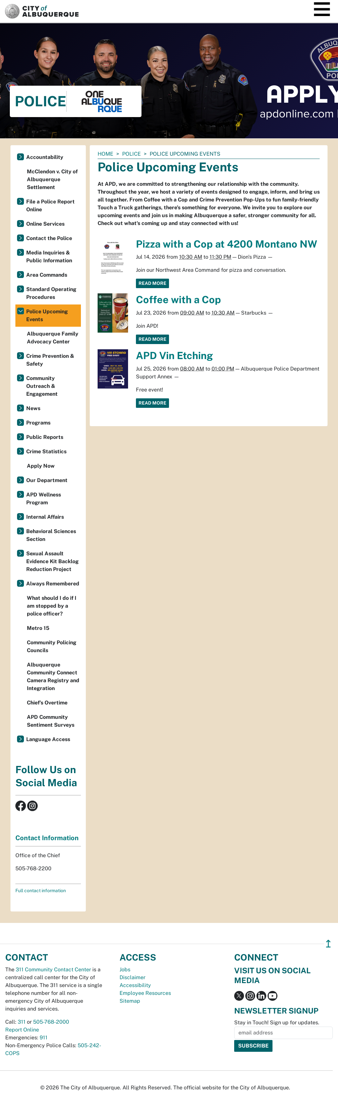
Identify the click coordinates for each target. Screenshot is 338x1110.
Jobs (125, 969)
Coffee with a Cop (178, 299)
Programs (38, 423)
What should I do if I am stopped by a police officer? (51, 606)
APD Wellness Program (43, 499)
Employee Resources (145, 993)
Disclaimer (132, 977)
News (33, 408)
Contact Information (47, 838)
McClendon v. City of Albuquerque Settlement (52, 179)
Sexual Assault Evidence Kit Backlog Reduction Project (52, 561)
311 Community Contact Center (53, 969)
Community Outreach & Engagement (42, 386)
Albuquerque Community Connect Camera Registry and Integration (53, 676)
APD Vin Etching (174, 355)
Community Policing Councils (51, 646)
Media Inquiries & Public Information (49, 257)
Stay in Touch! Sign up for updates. (276, 1022)
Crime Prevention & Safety (50, 360)
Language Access (48, 739)
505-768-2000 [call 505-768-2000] (51, 1022)
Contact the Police (49, 238)
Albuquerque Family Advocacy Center (52, 338)
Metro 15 (38, 628)
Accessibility (135, 985)
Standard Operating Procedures (51, 293)
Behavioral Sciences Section (51, 535)
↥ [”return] (328, 944)
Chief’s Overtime (47, 703)
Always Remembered (52, 584)
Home (105, 154)
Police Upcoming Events (47, 315)
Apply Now (41, 466)
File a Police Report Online (50, 206)
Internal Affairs (45, 517)
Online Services (45, 224)
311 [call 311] (22, 1022)
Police (131, 154)
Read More (152, 283)
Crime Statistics (46, 451)
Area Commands (46, 275)
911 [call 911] (43, 1037)
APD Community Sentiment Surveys (50, 721)
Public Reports (44, 437)
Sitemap (130, 1001)
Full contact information (40, 890)
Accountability (44, 157)
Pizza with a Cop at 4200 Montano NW (226, 244)
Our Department (46, 480)
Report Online (22, 1030)
